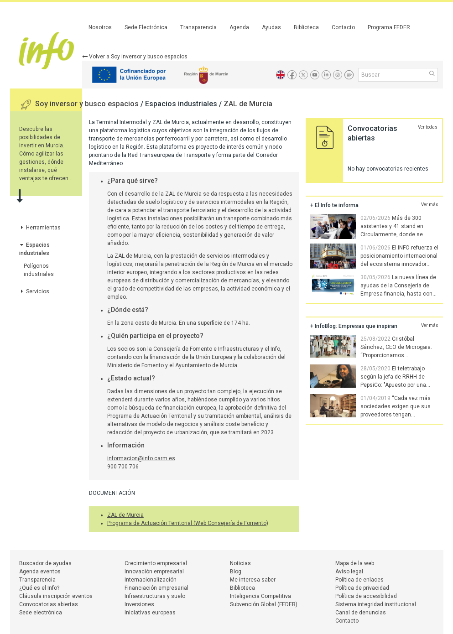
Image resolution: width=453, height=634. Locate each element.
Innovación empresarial (154, 571)
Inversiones (139, 604)
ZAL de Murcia (248, 103)
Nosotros (100, 27)
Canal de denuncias (360, 612)
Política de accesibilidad (366, 596)
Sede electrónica (40, 612)
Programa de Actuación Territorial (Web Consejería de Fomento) (187, 523)
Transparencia (198, 27)
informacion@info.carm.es (141, 458)
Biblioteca (306, 27)
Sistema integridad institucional (375, 604)
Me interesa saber (253, 580)
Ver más (429, 204)
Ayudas (271, 27)
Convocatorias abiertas (48, 604)
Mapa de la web (354, 563)
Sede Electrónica (146, 27)
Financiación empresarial (156, 588)
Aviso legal (349, 571)
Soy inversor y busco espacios (88, 103)
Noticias (240, 563)
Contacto (343, 27)
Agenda (239, 27)
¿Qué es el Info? (39, 588)
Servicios (34, 291)
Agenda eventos (40, 571)
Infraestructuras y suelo (155, 596)
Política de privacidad (362, 588)
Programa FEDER (389, 27)
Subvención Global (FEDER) (263, 604)
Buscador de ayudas (45, 563)
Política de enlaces (359, 580)
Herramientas (40, 227)
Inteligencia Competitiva (260, 596)
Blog (235, 571)
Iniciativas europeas (150, 612)
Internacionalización (151, 580)
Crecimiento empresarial (156, 563)
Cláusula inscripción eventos (56, 596)
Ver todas (427, 127)
